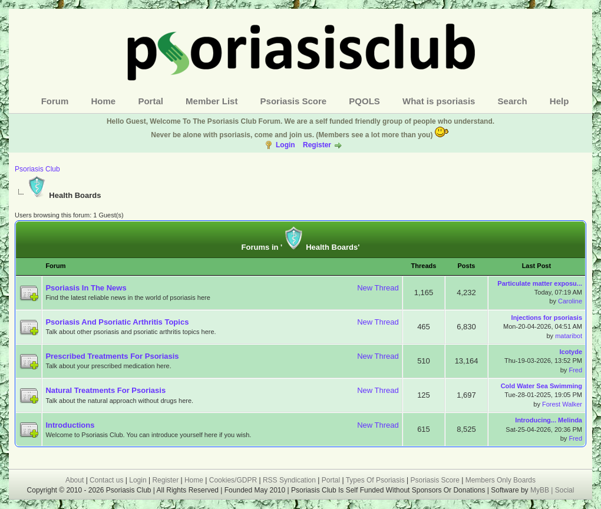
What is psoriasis (438, 101)
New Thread (378, 287)
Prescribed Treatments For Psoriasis (112, 356)
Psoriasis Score (293, 101)
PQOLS (364, 101)
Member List (211, 101)
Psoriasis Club (37, 169)
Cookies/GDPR (233, 480)
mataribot (568, 335)
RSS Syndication (289, 480)
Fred (575, 370)
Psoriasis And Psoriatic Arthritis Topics (117, 322)
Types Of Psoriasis (375, 480)
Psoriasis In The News (85, 287)
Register (317, 145)
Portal (150, 101)
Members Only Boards (500, 480)
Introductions (69, 425)
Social (564, 490)
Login (285, 145)
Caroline (570, 301)
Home (103, 101)
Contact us (106, 480)
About (74, 480)
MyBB (540, 490)
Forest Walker (562, 404)
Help (559, 101)
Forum (55, 101)
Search (512, 101)
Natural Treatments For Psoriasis (105, 390)
